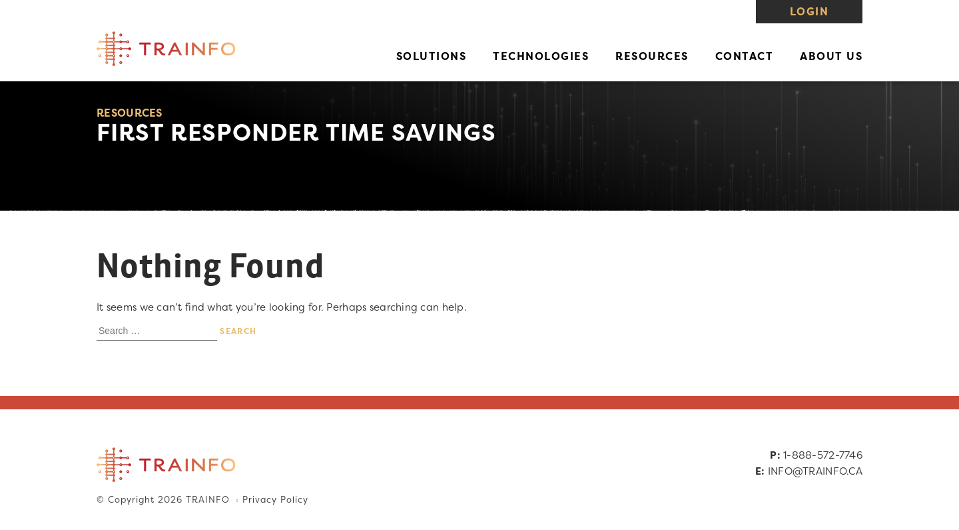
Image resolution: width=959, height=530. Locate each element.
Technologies (541, 56)
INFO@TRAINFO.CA (815, 471)
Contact (744, 56)
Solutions (431, 56)
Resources (652, 56)
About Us (831, 56)
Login (809, 11)
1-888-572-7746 (822, 455)
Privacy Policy (275, 500)
